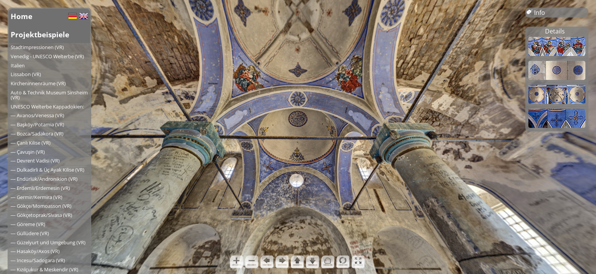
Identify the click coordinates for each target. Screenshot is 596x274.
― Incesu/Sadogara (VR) (38, 260)
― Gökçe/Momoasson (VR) (41, 205)
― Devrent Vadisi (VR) (35, 160)
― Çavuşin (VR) (28, 151)
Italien (18, 65)
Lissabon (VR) (26, 74)
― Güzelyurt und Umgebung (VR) (48, 242)
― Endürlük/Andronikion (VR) (44, 178)
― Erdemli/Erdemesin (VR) (40, 188)
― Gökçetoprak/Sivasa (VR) (41, 215)
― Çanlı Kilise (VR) (31, 142)
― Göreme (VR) (28, 224)
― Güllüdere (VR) (30, 233)
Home (21, 16)
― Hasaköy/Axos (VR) (35, 251)
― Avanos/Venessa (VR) (37, 115)
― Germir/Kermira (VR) (36, 197)
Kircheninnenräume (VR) (38, 83)
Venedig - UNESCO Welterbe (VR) (47, 56)
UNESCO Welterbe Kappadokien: (47, 106)
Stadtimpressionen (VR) (37, 47)
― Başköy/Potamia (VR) (37, 124)
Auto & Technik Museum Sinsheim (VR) (49, 95)
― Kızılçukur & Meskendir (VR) (44, 269)
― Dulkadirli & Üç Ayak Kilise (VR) (47, 169)
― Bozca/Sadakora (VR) (37, 133)
